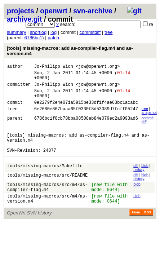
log (53, 32)
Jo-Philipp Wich (53, 67)
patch (53, 37)
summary (16, 32)
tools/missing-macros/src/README (47, 188)
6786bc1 (33, 37)
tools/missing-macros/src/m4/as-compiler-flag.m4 (47, 200)
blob (144, 177)
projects (20, 11)
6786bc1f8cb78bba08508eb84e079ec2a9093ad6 (86, 127)
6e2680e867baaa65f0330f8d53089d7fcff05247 (86, 117)
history (138, 181)
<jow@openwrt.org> (98, 67)
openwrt (53, 11)
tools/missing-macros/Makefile (45, 179)
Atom (136, 228)
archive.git (24, 19)
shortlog (38, 32)
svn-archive (92, 11)
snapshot (149, 120)
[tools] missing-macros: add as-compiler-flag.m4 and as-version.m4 (70, 50)
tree (108, 32)
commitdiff (90, 32)
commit (148, 126)
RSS (147, 228)
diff (144, 130)
